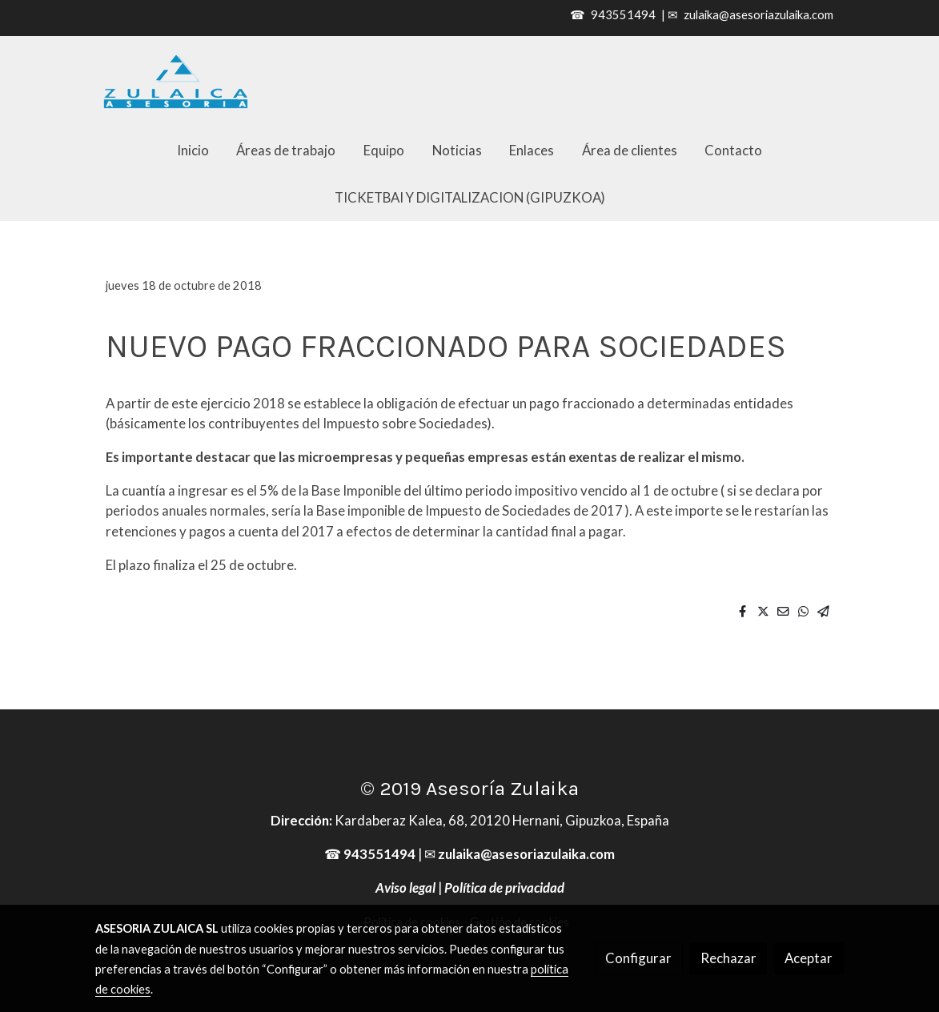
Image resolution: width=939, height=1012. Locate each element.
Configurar (638, 958)
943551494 (623, 15)
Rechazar (728, 958)
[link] (176, 81)
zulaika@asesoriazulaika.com (758, 15)
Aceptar (809, 958)
